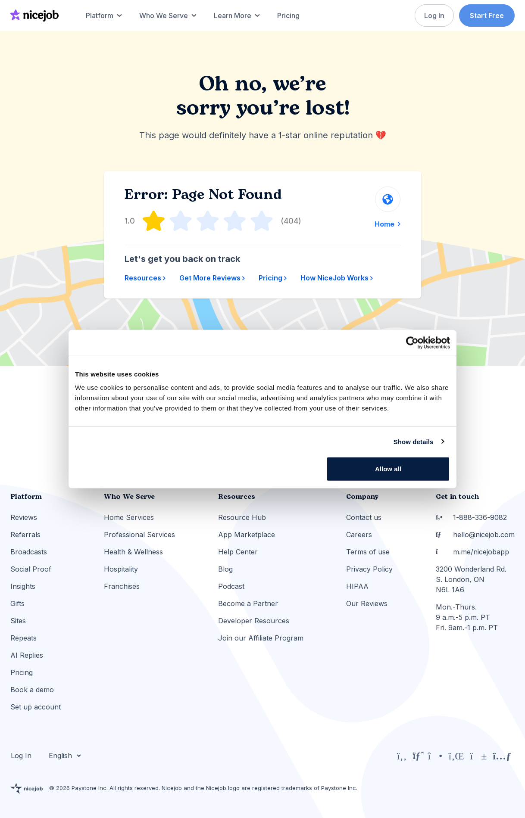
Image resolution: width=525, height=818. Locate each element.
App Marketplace (246, 534)
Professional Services (139, 534)
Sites (18, 620)
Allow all (388, 469)
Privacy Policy (369, 569)
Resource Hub (242, 517)
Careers (359, 534)
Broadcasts (28, 551)
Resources (145, 278)
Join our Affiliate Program (260, 638)
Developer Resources (253, 620)
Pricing (273, 278)
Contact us (363, 517)
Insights (22, 586)
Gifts (17, 603)
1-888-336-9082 (471, 517)
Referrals (25, 534)
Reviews (23, 517)
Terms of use (368, 551)
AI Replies (26, 655)
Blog (225, 569)
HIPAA (357, 586)
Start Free (487, 15)
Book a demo (32, 689)
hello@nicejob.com (475, 534)
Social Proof (30, 569)
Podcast (231, 586)
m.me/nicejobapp (472, 551)
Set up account (35, 707)
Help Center (238, 551)
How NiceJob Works (336, 278)
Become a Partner (248, 603)
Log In (433, 15)
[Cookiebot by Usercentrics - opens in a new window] (412, 342)
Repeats (23, 638)
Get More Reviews (212, 278)
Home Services (129, 517)
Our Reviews (367, 603)
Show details (414, 441)
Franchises (122, 586)
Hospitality (121, 569)
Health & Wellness (133, 551)
